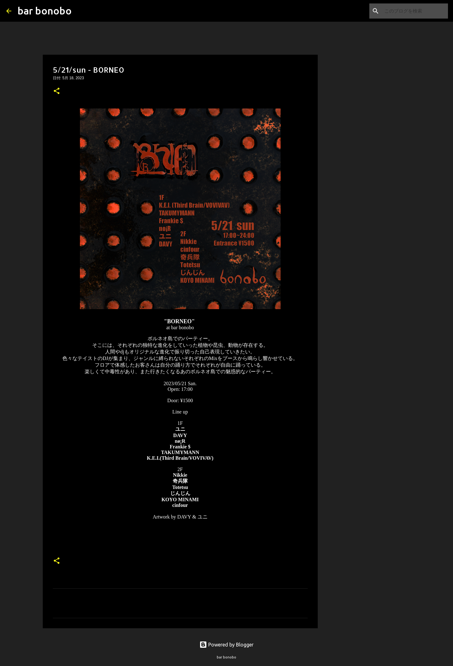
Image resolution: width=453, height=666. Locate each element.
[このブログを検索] (415, 11)
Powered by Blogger (226, 644)
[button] (56, 91)
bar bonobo (45, 10)
